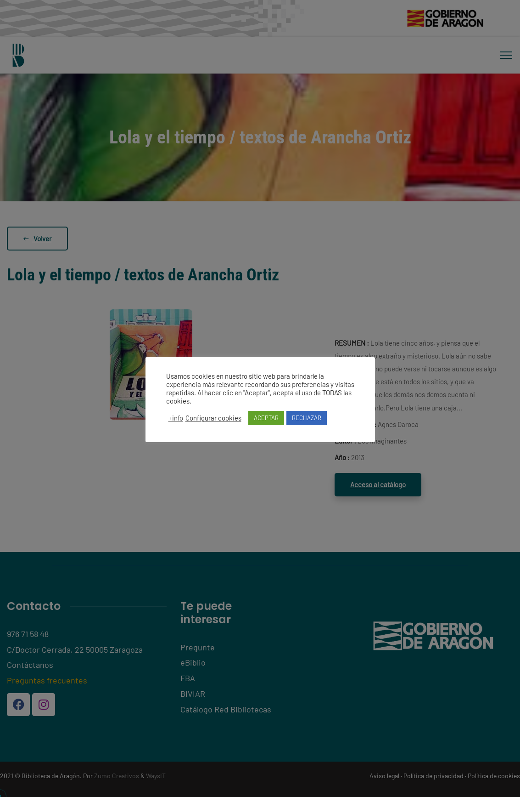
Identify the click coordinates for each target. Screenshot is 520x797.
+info (175, 418)
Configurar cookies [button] (213, 418)
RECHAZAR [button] (306, 417)
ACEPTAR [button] (266, 417)
